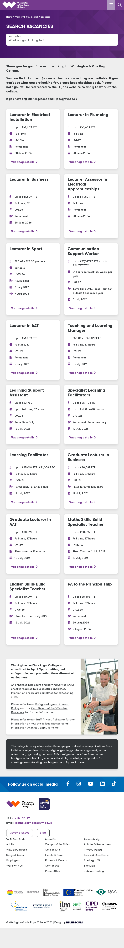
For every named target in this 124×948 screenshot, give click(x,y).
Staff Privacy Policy (48, 719)
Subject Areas (15, 855)
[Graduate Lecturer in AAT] (33, 544)
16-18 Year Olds (15, 839)
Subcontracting (94, 871)
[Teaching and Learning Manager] (91, 350)
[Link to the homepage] (15, 4)
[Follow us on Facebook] (67, 784)
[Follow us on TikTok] (114, 784)
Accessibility (91, 839)
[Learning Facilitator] (33, 479)
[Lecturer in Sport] (33, 279)
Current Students (19, 832)
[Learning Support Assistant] (33, 414)
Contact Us (52, 865)
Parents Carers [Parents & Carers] (56, 860)
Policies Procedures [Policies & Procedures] (97, 844)
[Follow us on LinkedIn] (102, 784)
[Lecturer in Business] (33, 206)
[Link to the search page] (119, 5)
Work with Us (22, 17)
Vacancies (15, 36)
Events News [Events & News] (54, 855)
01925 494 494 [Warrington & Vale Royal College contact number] (21, 818)
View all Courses (16, 849)
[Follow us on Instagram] (79, 784)
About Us (50, 839)
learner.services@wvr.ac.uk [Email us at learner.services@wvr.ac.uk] (33, 822)
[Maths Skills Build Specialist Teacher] (91, 544)
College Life (52, 849)
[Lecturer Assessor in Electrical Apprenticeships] (91, 206)
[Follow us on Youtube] (90, 784)
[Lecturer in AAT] (33, 350)
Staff (43, 832)
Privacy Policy (93, 849)
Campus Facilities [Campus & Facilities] (57, 844)
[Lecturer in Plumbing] (91, 139)
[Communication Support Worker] (91, 279)
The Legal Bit (92, 860)
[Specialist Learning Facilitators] (91, 414)
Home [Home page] (9, 17)
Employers (13, 860)
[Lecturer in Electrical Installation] (33, 139)
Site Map (89, 865)
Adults (10, 844)
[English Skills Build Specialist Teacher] (33, 612)
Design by (68, 922)
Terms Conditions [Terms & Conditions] (96, 855)
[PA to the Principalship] (91, 612)
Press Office (53, 871)
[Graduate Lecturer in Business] (91, 479)
